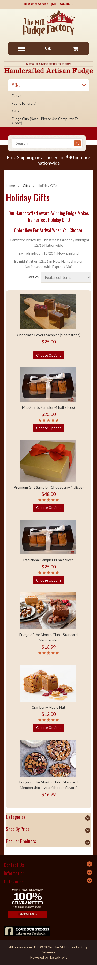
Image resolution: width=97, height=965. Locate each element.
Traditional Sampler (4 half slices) (48, 560)
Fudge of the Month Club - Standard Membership (48, 637)
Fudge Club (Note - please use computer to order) (45, 121)
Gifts (15, 111)
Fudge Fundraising (25, 103)
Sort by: (33, 276)
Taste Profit (58, 957)
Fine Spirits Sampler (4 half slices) (48, 407)
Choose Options (48, 355)
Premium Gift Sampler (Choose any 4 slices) (49, 487)
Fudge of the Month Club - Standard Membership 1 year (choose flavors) (48, 785)
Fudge (16, 95)
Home (10, 186)
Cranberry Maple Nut (48, 707)
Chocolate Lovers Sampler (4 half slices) (48, 335)
